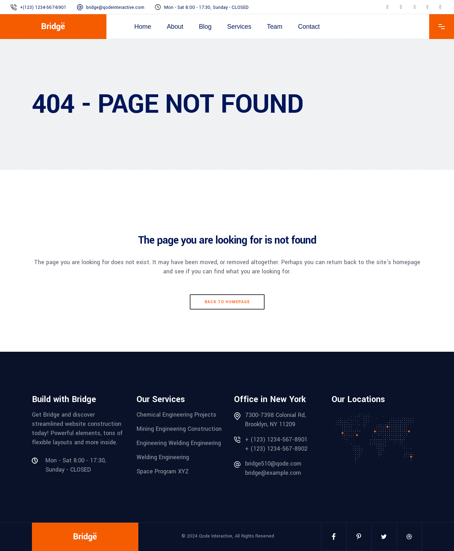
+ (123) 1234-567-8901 (276, 439)
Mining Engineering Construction (179, 429)
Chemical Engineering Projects (176, 415)
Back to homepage (227, 302)
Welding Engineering (163, 457)
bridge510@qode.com (273, 464)
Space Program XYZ (163, 471)
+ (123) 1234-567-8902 (276, 449)
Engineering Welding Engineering (179, 443)
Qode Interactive (215, 536)
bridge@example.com (273, 473)
